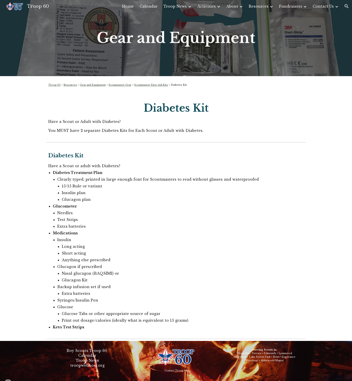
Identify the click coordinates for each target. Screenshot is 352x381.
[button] (346, 6)
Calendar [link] (149, 6)
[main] (176, 38)
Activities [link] (206, 6)
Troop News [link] (175, 6)
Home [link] (128, 6)
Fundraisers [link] (290, 6)
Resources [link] (258, 6)
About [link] (232, 6)
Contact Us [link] (323, 6)
